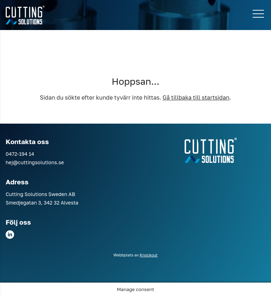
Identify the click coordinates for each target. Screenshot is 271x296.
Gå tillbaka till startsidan (196, 97)
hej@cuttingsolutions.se (35, 162)
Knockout (149, 255)
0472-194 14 (20, 154)
